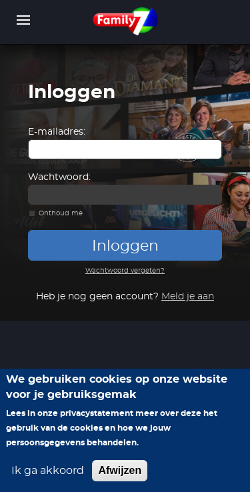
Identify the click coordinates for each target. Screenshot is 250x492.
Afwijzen (119, 470)
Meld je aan (187, 296)
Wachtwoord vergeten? (125, 270)
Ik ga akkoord (47, 470)
